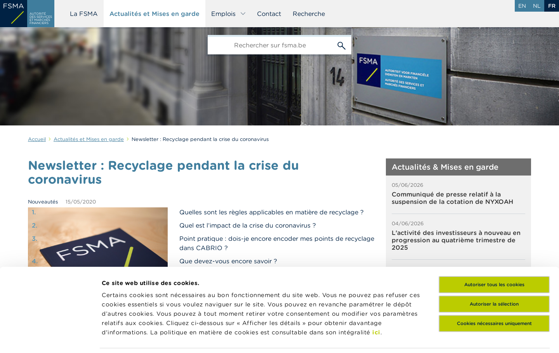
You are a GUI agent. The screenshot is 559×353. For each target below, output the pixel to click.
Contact (269, 13)
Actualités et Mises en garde (154, 13)
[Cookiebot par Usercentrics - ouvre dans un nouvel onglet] (50, 338)
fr (552, 5)
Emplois (228, 13)
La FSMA (84, 13)
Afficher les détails (130, 337)
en (522, 5)
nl (537, 5)
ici (376, 279)
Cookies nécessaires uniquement (494, 270)
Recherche (309, 13)
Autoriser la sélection (494, 251)
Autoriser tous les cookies (494, 232)
